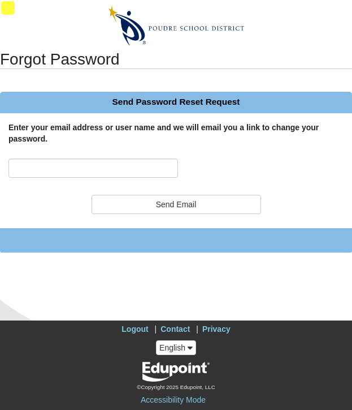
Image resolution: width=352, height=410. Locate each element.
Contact (175, 329)
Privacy (216, 329)
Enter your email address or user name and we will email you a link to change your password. (163, 133)
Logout (134, 329)
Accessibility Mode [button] (173, 399)
